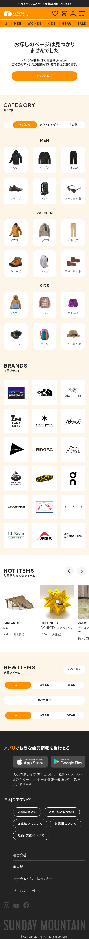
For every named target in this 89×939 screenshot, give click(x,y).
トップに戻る (44, 76)
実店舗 (18, 867)
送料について (27, 812)
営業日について (65, 823)
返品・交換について (31, 835)
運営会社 (20, 855)
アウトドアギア (49, 125)
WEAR (44, 685)
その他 (73, 125)
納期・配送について (62, 812)
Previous (3, 3)
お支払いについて (30, 823)
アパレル (25, 125)
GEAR (71, 685)
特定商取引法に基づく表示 (33, 879)
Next (85, 3)
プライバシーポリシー (28, 891)
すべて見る (74, 669)
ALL (18, 685)
